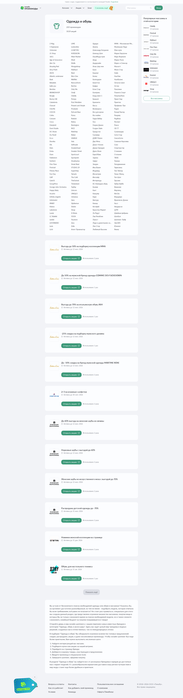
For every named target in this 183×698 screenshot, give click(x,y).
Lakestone (53, 210)
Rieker (73, 135)
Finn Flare (53, 164)
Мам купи (118, 50)
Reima (73, 122)
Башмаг (96, 73)
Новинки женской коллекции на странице (81, 537)
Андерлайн (97, 63)
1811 (51, 57)
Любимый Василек (100, 229)
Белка (95, 76)
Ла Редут (96, 213)
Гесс (94, 122)
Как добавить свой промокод (80, 688)
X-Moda (74, 213)
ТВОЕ (116, 158)
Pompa (73, 99)
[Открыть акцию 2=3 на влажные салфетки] (71, 404)
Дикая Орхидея (98, 148)
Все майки (96, 115)
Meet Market (76, 57)
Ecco (51, 138)
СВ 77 (116, 128)
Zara (72, 223)
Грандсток (96, 132)
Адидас (95, 44)
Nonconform (76, 83)
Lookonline (75, 47)
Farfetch (53, 161)
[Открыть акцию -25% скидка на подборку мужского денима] (71, 345)
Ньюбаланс (118, 79)
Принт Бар (118, 99)
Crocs (52, 122)
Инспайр (96, 177)
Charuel (52, 106)
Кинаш (95, 203)
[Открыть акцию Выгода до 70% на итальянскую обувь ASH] (71, 316)
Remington (75, 125)
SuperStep (75, 171)
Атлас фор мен (98, 66)
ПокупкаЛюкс (119, 96)
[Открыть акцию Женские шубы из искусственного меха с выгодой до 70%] (71, 491)
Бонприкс (96, 92)
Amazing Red (54, 66)
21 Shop (53, 53)
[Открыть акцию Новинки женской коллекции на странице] (71, 549)
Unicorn (74, 190)
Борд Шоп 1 (97, 96)
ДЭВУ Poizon (97, 138)
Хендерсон (118, 207)
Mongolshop (75, 66)
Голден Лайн (97, 128)
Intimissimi (53, 200)
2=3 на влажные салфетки (74, 392)
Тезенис (117, 161)
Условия (51, 692)
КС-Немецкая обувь (100, 184)
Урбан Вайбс (119, 184)
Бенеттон (96, 83)
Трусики (117, 181)
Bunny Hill (53, 99)
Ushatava (74, 197)
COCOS (52, 112)
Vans (73, 200)
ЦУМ (116, 210)
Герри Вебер (97, 119)
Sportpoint (75, 158)
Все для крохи (98, 112)
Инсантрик (97, 174)
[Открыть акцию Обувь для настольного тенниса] (71, 578)
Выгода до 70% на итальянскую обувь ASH (82, 304)
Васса (95, 106)
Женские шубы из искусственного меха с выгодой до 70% (89, 479)
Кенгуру (96, 200)
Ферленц (117, 190)
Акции (80, 8)
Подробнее (114, 2)
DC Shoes (53, 132)
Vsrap (73, 210)
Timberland (75, 184)
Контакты (72, 684)
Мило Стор (118, 70)
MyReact (74, 70)
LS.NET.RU (75, 50)
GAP (51, 177)
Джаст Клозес (98, 145)
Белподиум (97, 79)
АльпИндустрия (99, 57)
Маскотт (117, 66)
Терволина (118, 167)
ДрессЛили (97, 151)
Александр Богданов (100, 50)
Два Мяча (96, 141)
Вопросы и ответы (56, 684)
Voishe (73, 207)
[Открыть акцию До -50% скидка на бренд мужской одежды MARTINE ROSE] (71, 374)
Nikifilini (74, 79)
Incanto (52, 194)
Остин (116, 86)
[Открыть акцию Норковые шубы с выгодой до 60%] (71, 462)
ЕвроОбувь (97, 154)
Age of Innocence (56, 60)
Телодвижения (119, 164)
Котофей (96, 207)
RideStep (74, 132)
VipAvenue (75, 203)
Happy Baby (54, 190)
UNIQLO (74, 194)
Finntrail (52, 167)
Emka (52, 151)
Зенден (95, 164)
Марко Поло (119, 60)
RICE (73, 128)
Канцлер (96, 194)
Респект (117, 122)
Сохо (116, 145)
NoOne (73, 86)
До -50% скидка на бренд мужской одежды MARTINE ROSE (90, 362)
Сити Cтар (118, 135)
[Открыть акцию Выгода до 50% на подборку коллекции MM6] (71, 258)
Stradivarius (75, 161)
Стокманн (118, 151)
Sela (72, 141)
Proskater (74, 109)
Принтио (117, 102)
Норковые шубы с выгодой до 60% (78, 450)
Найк (116, 73)
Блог (90, 8)
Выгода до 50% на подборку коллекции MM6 (83, 246)
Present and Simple (78, 106)
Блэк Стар (96, 89)
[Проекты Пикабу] (40, 8)
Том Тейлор (118, 171)
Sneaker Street (76, 151)
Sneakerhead (75, 148)
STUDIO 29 (75, 167)
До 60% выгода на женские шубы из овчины (82, 421)
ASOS (52, 73)
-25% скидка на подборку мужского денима (82, 333)
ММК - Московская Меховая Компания (124, 44)
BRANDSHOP (55, 92)
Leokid (52, 220)
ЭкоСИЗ (117, 223)
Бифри (95, 86)
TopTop (73, 187)
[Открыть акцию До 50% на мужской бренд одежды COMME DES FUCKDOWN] (71, 287)
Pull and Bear (76, 112)
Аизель (95, 47)
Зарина (95, 158)
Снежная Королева (121, 141)
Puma (73, 115)
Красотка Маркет (99, 210)
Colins (52, 115)
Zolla (73, 226)
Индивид (96, 171)
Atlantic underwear (56, 76)
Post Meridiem (76, 102)
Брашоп (96, 99)
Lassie (52, 213)
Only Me (74, 89)
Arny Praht (53, 70)
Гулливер (96, 135)
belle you (53, 86)
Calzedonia (53, 102)
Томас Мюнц (119, 174)
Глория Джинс (98, 125)
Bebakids (53, 83)
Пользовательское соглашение (110, 684)
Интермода (97, 181)
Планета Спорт (120, 92)
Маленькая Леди (120, 47)
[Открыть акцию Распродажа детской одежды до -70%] (71, 520)
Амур (95, 60)
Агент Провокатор (78, 229)
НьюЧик (117, 76)
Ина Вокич (97, 167)
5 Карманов (54, 47)
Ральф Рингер (119, 112)
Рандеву (117, 115)
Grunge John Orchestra (58, 187)
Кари (94, 197)
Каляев (95, 187)
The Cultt (74, 177)
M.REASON (75, 53)
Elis (51, 145)
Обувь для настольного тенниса (76, 566)
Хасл (116, 203)
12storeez (53, 50)
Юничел (117, 226)
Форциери (118, 197)
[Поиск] (151, 8)
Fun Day (53, 174)
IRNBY (52, 203)
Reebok (74, 119)
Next (73, 73)
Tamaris (74, 174)
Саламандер (119, 132)
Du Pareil (53, 135)
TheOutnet (75, 181)
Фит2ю (117, 194)
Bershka (52, 89)
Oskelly (73, 96)
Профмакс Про (120, 106)
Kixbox (52, 207)
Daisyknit (53, 125)
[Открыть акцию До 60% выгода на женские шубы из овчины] (71, 433)
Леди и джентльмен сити (102, 223)
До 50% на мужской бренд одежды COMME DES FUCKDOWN (91, 275)
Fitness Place (54, 171)
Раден (116, 109)
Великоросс (97, 109)
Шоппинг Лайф (120, 220)
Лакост (95, 220)
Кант (94, 190)
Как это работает (55, 688)
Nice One (74, 76)
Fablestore (53, 158)
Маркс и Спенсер (120, 63)
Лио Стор (96, 226)
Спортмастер (119, 148)
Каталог (67, 8)
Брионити (96, 102)
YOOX (73, 216)
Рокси (116, 125)
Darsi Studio (54, 128)
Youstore (74, 220)
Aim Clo (52, 63)
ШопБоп (117, 216)
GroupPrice (54, 184)
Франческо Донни (121, 200)
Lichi (51, 229)
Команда (72, 692)
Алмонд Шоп (98, 53)
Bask (51, 79)
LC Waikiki (53, 216)
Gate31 (52, 181)
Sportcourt (75, 154)
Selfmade (74, 145)
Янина (116, 229)
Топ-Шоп (117, 177)
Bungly (52, 96)
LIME (73, 44)
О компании (102, 688)
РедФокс (117, 119)
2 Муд (52, 44)
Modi (73, 60)
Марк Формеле (120, 57)
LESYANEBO (54, 223)
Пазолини (118, 89)
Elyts (51, 148)
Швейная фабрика (121, 213)
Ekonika (52, 141)
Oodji (73, 92)
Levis (51, 226)
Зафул (95, 161)
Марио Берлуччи (120, 53)
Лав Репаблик (98, 216)
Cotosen (53, 119)
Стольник (117, 154)
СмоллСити (118, 138)
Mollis (73, 63)
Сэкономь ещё (104, 8)
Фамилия (117, 187)
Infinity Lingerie (55, 197)
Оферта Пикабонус (105, 692)
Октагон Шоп (119, 83)
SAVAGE (74, 138)
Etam (51, 154)
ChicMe (52, 109)
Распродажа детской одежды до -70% (80, 508)
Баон (94, 70)
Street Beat (75, 164)
